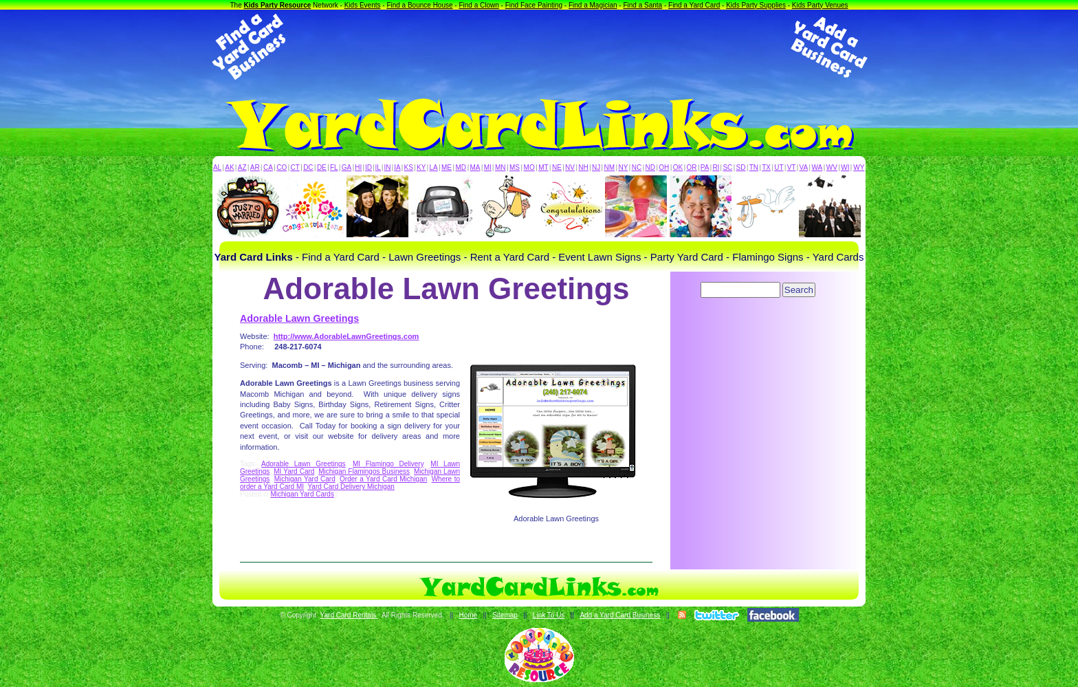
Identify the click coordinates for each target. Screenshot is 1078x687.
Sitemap (505, 615)
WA (817, 167)
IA (397, 167)
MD (461, 167)
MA (475, 167)
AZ (242, 167)
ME (446, 167)
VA (804, 167)
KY (421, 167)
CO (281, 167)
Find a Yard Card (694, 5)
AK (229, 167)
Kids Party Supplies (756, 5)
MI (488, 167)
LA (434, 167)
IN (387, 167)
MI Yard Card (294, 471)
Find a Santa (642, 5)
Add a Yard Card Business (620, 615)
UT (778, 167)
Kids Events (362, 5)
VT (791, 167)
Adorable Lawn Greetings (299, 318)
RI (715, 167)
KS (408, 167)
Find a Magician (593, 5)
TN (753, 167)
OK (678, 167)
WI (845, 167)
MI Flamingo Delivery (388, 464)
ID (368, 167)
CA (268, 167)
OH (664, 167)
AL (217, 167)
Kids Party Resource (277, 5)
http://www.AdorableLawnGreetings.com (346, 336)
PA (705, 167)
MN (500, 167)
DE (322, 167)
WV (831, 167)
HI (358, 167)
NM (609, 167)
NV (570, 167)
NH (583, 167)
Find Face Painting (533, 5)
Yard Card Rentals (349, 615)
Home (468, 615)
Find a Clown (478, 5)
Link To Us (549, 615)
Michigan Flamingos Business (364, 471)
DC (308, 167)
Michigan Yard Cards (301, 494)
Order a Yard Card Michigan (383, 479)
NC (636, 167)
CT (295, 167)
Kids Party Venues (820, 5)
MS (514, 167)
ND (650, 167)
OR (692, 167)
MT (543, 167)
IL (378, 167)
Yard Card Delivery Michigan (351, 486)
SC (727, 167)
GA (346, 167)
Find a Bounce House (419, 5)
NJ (596, 167)
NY (623, 167)
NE (557, 167)
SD (741, 167)
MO (529, 167)
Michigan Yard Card (305, 479)
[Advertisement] (539, 47)
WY (858, 167)
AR (255, 167)
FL (334, 167)
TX (766, 167)
